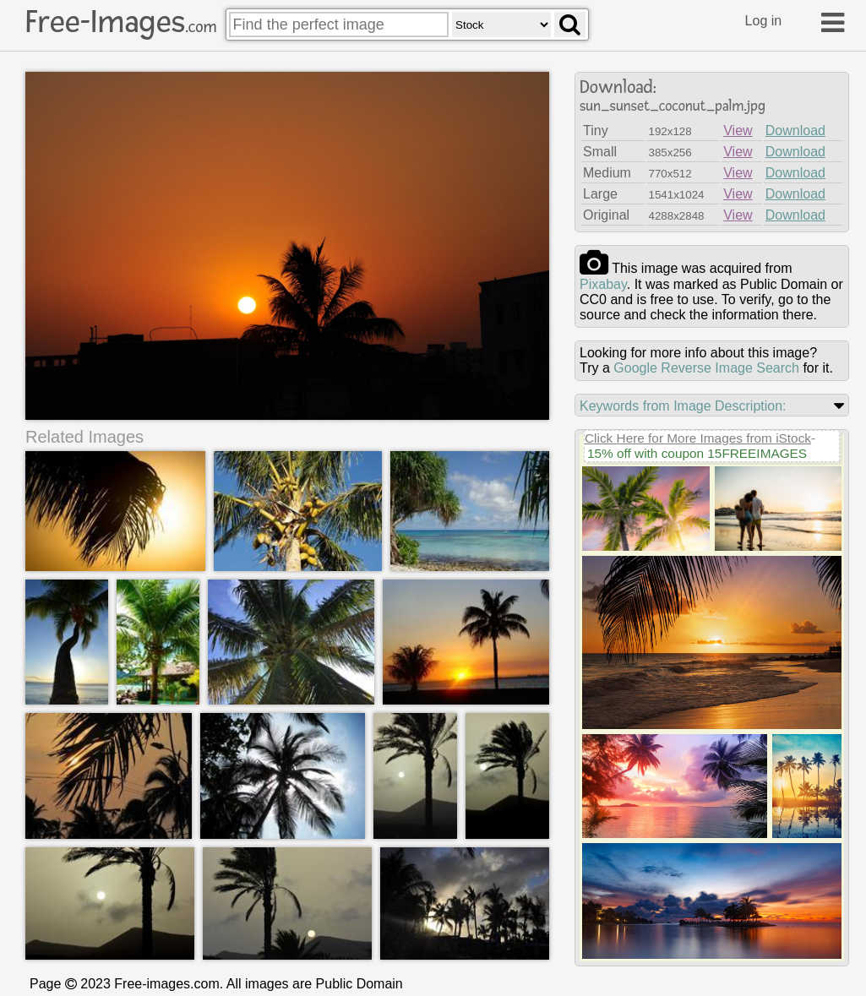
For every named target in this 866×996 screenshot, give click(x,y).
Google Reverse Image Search (706, 368)
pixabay (603, 284)
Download (795, 130)
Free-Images (120, 22)
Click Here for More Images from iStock (698, 438)
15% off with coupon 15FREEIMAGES (697, 453)
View (737, 130)
